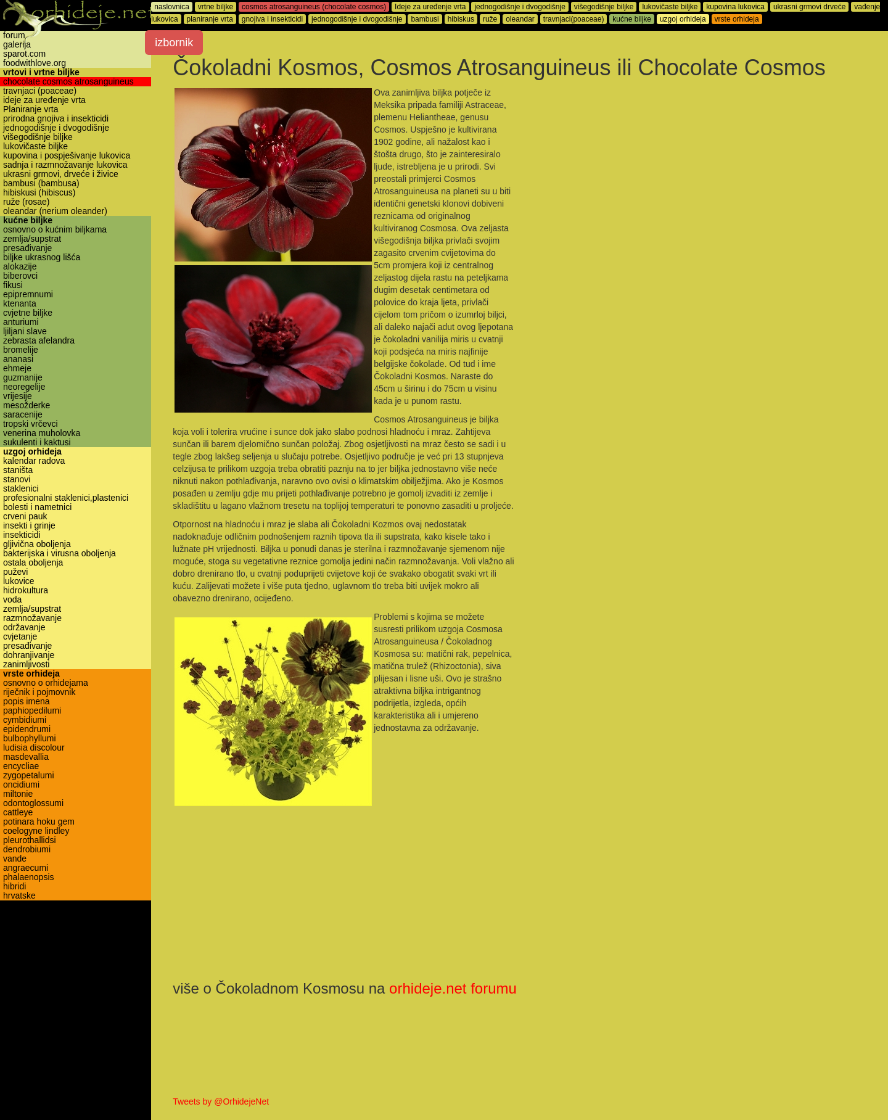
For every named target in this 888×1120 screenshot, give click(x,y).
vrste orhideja (31, 673)
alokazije (19, 266)
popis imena (26, 701)
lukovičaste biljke (35, 146)
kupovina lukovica (738, 6)
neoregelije (24, 387)
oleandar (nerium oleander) (55, 211)
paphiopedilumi (32, 710)
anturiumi (21, 322)
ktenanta (19, 303)
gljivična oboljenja (37, 544)
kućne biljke (27, 220)
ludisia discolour (34, 747)
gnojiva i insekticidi (275, 19)
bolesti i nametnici (37, 507)
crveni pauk (25, 516)
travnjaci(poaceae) (576, 19)
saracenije (23, 414)
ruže (493, 19)
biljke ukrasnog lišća (41, 257)
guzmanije (23, 377)
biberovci (20, 276)
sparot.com (24, 54)
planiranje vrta (212, 19)
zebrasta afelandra (39, 340)
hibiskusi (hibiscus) (39, 192)
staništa (18, 470)
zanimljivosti (26, 664)
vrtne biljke (218, 6)
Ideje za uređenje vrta (433, 6)
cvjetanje (20, 636)
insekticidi (22, 535)
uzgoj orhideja (32, 451)
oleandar (523, 19)
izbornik (177, 42)
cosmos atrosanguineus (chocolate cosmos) (317, 6)
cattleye (18, 812)
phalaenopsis (28, 877)
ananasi (18, 359)
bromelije (20, 350)
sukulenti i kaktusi (37, 442)
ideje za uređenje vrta (44, 100)
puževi (15, 572)
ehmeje (17, 368)
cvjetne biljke (27, 313)
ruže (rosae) (26, 202)
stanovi (16, 479)
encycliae (21, 766)
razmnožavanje (32, 618)
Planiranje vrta (31, 109)
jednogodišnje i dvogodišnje (56, 128)
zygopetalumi (28, 775)
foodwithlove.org (34, 63)
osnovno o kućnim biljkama (55, 229)
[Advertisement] (692, 174)
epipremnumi (28, 294)
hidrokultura (25, 590)
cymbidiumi (24, 720)
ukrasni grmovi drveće (812, 6)
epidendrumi (27, 729)
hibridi (14, 886)
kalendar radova (34, 461)
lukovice (19, 581)
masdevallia (26, 757)
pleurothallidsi (29, 840)
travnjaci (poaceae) (39, 91)
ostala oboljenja (33, 562)
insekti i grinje (29, 525)
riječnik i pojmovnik (39, 692)
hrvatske (19, 895)
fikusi (13, 285)
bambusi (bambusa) (41, 183)
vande (15, 858)
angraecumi (25, 868)
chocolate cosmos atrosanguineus (68, 81)
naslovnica (174, 6)
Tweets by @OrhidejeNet (224, 1101)
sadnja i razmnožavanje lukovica (65, 165)
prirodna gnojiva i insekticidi (56, 118)
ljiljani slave (25, 331)
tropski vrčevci (30, 424)
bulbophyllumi (29, 738)
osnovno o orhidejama (45, 683)
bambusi (428, 19)
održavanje (24, 627)
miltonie (18, 794)
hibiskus (463, 19)
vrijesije (17, 396)
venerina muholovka (41, 433)
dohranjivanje (28, 655)
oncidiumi (21, 784)
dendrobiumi (27, 849)
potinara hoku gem (39, 821)
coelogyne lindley (36, 831)
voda (12, 599)
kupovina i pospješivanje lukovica (66, 155)
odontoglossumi (33, 803)
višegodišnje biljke (38, 137)
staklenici (21, 488)
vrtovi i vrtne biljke (41, 72)
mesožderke (26, 405)
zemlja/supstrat (32, 239)
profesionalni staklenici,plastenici (65, 498)
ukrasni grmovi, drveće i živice (60, 174)
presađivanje (27, 248)
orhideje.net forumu (456, 988)
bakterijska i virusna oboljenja (59, 553)
